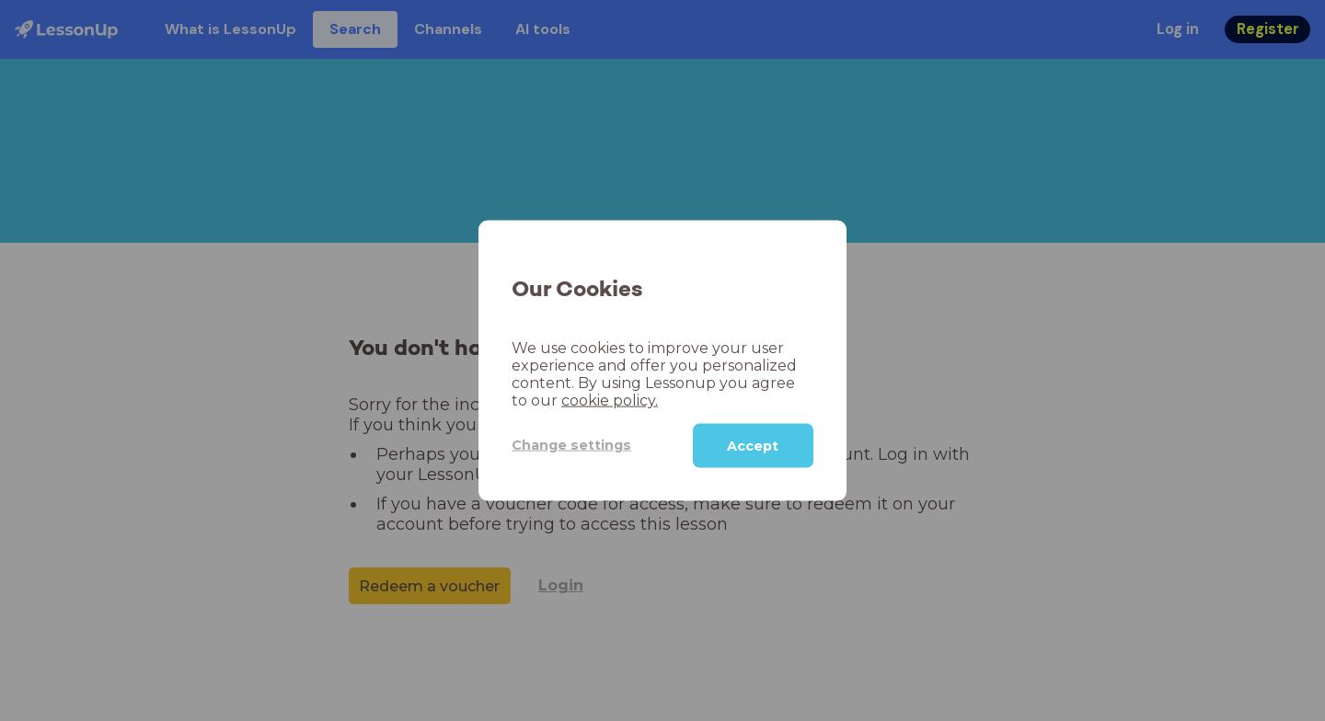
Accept (752, 445)
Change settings (571, 445)
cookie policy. (609, 399)
